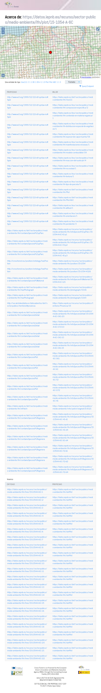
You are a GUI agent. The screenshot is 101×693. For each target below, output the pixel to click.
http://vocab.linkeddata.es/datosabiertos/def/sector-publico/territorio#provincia (27, 304)
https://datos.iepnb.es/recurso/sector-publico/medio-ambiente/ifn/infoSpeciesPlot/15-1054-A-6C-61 (73, 366)
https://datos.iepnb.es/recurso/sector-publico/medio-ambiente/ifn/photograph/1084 (72, 296)
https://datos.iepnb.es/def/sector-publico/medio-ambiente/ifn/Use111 (73, 98)
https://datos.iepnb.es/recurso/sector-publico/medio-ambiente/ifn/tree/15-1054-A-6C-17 (27, 617)
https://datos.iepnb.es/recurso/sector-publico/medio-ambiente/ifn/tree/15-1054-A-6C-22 (27, 657)
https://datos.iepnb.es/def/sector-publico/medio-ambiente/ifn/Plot (73, 191)
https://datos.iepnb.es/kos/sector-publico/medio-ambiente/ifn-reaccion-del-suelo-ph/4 (73, 159)
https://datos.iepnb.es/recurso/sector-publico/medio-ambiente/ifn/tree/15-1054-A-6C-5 (27, 522)
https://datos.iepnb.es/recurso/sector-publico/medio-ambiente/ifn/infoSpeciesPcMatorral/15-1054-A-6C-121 (73, 279)
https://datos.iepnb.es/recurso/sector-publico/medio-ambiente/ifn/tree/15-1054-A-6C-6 (27, 530)
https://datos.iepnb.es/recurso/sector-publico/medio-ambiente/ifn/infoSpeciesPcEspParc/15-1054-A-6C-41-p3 (73, 252)
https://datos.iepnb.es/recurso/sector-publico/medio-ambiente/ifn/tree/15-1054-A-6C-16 (27, 609)
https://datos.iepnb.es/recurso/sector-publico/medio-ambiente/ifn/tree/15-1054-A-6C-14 (27, 593)
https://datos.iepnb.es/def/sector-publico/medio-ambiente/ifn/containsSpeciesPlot (27, 356)
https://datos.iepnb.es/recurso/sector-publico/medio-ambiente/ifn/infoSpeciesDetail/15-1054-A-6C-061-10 (73, 334)
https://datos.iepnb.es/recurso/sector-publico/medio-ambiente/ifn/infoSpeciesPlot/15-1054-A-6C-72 (73, 377)
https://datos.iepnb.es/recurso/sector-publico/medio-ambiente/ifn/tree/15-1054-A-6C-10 (27, 562)
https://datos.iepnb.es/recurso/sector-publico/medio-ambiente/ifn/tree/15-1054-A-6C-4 (27, 514)
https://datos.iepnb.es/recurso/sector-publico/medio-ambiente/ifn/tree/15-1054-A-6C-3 (27, 506)
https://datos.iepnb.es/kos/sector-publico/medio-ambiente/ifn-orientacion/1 (73, 214)
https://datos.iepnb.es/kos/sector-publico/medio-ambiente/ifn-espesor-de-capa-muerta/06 (73, 135)
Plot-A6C (52, 82)
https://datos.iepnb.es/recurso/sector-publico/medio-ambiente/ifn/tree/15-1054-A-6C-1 (27, 490)
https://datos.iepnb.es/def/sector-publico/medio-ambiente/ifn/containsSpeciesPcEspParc (27, 232)
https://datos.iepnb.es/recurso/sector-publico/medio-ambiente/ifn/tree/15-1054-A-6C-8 (27, 546)
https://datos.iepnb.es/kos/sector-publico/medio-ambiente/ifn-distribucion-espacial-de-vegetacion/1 (73, 126)
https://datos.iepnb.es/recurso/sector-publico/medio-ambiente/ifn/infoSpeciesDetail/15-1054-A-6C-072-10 (73, 324)
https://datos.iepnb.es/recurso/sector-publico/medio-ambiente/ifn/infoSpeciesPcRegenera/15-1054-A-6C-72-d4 (73, 469)
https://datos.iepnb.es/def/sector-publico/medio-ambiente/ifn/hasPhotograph (27, 288)
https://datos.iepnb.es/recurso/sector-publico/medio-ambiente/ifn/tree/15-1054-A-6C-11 (27, 570)
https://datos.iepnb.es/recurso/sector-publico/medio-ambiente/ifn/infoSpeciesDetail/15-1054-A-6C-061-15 (73, 345)
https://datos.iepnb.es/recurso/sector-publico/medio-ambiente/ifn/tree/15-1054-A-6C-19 (27, 633)
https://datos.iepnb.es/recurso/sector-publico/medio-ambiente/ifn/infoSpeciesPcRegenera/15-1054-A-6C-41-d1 (73, 416)
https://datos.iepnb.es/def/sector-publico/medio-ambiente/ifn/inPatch (27, 407)
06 (33, 82)
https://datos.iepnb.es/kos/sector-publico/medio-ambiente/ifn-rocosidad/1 (73, 167)
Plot (47, 82)
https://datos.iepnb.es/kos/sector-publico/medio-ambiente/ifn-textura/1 (73, 175)
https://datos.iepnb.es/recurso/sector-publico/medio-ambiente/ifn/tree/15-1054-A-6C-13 (27, 586)
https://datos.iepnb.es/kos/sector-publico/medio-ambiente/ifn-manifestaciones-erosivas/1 (73, 143)
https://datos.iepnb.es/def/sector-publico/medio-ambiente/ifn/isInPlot (73, 490)
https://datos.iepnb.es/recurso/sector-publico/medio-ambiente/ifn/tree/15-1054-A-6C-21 (27, 649)
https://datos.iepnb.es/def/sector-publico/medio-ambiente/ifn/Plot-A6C (73, 199)
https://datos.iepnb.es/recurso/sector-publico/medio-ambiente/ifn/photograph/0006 (72, 288)
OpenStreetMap (86, 77)
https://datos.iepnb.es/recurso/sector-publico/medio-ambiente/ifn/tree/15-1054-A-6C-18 (27, 625)
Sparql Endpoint (86, 86)
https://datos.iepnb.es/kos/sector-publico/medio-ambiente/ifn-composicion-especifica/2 (73, 106)
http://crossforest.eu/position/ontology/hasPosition (27, 262)
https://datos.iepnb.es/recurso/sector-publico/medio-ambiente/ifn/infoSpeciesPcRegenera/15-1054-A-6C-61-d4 (73, 437)
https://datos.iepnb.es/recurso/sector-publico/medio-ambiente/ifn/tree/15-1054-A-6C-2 (27, 498)
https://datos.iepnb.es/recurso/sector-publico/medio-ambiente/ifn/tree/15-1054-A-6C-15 (27, 601)
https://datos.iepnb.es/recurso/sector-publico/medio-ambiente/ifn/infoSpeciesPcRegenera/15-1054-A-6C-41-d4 (73, 427)
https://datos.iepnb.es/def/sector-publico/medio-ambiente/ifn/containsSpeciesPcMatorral (27, 279)
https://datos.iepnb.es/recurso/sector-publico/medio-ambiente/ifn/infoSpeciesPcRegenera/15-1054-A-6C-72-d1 (73, 448)
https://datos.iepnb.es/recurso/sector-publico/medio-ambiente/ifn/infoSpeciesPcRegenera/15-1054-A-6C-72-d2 (73, 458)
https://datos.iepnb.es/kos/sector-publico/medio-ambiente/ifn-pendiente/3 (73, 222)
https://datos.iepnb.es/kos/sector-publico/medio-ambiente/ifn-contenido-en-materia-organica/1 (73, 115)
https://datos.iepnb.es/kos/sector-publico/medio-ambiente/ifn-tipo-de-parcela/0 (73, 183)
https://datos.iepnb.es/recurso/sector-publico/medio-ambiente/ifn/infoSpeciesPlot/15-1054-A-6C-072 (73, 387)
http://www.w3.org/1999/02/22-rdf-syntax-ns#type (27, 98)
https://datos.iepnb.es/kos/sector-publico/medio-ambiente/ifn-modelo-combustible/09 (73, 151)
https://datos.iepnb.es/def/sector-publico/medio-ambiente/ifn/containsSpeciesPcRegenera (27, 416)
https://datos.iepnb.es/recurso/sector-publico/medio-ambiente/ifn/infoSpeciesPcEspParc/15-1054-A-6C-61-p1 (73, 231)
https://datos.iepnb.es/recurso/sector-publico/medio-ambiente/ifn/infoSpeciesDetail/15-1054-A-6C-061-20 (73, 313)
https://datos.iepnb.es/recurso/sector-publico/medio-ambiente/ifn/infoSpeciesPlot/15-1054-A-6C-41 (73, 398)
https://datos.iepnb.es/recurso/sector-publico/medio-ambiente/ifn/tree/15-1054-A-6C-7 (27, 538)
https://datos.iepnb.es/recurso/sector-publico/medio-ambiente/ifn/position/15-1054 (72, 262)
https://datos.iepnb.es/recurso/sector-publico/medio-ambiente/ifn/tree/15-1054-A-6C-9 (27, 554)
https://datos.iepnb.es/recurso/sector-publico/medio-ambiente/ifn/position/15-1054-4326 (72, 270)
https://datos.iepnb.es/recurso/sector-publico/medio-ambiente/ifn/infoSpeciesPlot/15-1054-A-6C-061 (73, 355)
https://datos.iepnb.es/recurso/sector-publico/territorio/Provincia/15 (73, 304)
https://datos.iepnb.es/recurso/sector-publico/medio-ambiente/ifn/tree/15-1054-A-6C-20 (27, 641)
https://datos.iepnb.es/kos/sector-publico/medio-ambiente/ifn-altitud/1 (73, 206)
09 (38, 82)
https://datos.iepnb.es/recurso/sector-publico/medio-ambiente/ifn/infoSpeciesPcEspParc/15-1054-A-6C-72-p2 (73, 242)
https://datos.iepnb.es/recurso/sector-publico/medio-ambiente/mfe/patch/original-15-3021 (72, 407)
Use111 (24, 82)
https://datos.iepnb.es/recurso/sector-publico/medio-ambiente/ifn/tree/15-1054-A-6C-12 (27, 578)
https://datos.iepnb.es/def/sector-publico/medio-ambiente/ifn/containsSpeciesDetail (27, 313)
